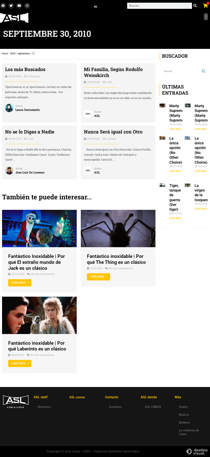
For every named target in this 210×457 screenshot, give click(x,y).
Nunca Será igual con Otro (114, 133)
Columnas (34, 77)
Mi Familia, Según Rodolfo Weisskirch (115, 73)
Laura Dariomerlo (27, 111)
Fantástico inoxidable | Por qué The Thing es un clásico (117, 260)
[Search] (195, 6)
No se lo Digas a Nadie (31, 133)
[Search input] (182, 72)
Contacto (115, 407)
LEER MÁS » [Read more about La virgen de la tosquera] (201, 210)
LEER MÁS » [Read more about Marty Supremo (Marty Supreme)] (176, 130)
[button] (206, 18)
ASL (97, 117)
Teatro (183, 407)
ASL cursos (77, 397)
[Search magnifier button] (203, 72)
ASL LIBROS (153, 407)
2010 (13, 54)
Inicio (5, 54)
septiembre (24, 54)
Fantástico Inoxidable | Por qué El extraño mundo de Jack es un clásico (37, 263)
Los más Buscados (26, 70)
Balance (184, 422)
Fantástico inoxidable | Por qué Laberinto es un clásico (38, 347)
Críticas (111, 139)
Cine (109, 83)
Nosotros (44, 407)
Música (184, 415)
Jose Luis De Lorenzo (30, 173)
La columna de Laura (189, 432)
